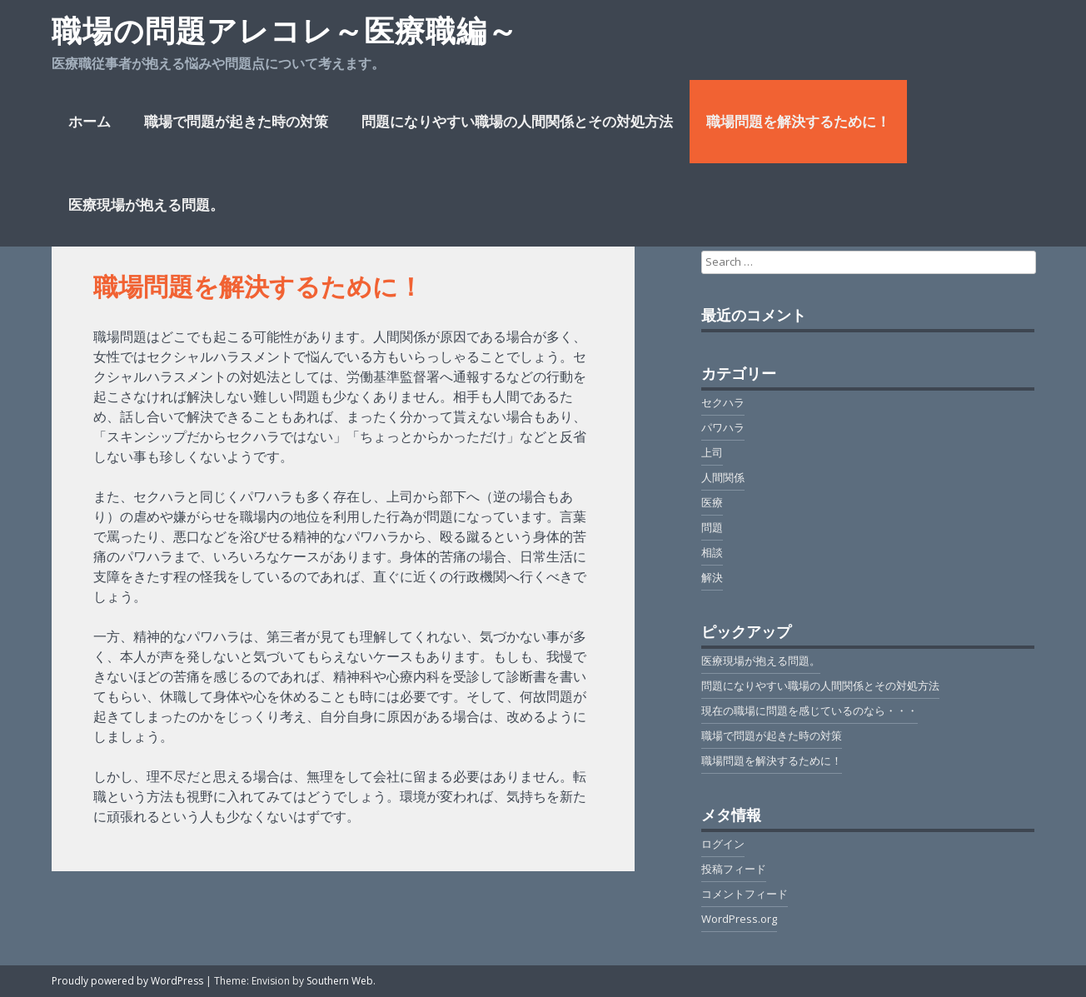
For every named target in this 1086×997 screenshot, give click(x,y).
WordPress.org (739, 918)
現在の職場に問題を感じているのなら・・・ (809, 710)
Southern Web (339, 981)
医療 (712, 502)
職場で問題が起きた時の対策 (236, 121)
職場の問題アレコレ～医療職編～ (285, 30)
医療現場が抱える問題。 (146, 204)
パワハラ (723, 427)
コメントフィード (744, 893)
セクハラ (723, 402)
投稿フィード (733, 868)
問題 (712, 527)
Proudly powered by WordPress (127, 981)
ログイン (723, 843)
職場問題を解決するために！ (798, 121)
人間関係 (723, 477)
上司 (712, 452)
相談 (712, 552)
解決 (712, 577)
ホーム (89, 121)
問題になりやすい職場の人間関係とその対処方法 (517, 121)
